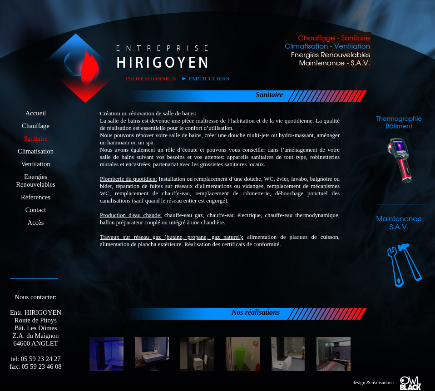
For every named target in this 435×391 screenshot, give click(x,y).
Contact (35, 209)
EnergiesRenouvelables (35, 180)
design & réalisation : (386, 382)
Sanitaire (35, 138)
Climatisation (36, 151)
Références (35, 197)
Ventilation (35, 164)
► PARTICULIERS (205, 78)
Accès (36, 222)
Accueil (35, 113)
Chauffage (35, 125)
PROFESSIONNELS (151, 78)
